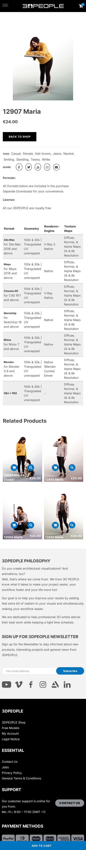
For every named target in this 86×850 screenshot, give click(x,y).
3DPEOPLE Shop (14, 722)
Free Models (10, 728)
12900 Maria (13, 537)
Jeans (57, 153)
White (46, 159)
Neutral (68, 153)
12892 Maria (54, 537)
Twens (35, 159)
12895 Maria (54, 479)
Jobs (5, 767)
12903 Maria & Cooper (14, 477)
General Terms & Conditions (21, 778)
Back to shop (20, 136)
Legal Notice (11, 739)
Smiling (9, 159)
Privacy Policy (12, 773)
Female (28, 153)
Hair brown (43, 153)
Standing (22, 159)
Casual (16, 153)
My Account (10, 733)
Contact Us (10, 761)
